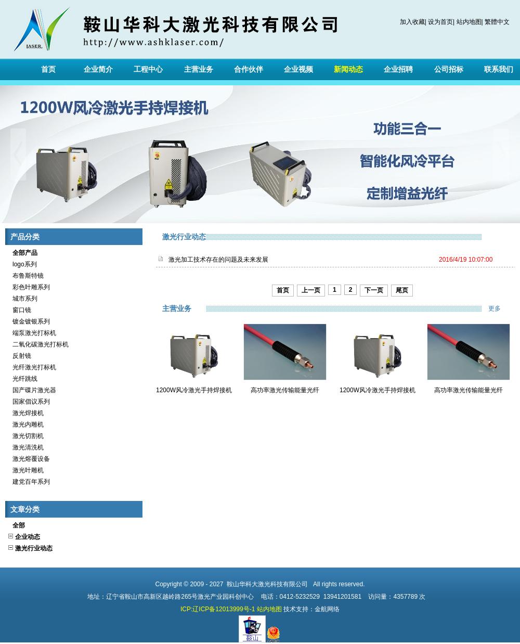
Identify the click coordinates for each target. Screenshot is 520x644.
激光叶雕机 (25, 470)
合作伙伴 (248, 69)
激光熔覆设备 (28, 458)
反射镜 (19, 355)
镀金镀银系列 (28, 321)
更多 (501, 308)
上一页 (311, 290)
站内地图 (469, 21)
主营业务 (198, 69)
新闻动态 (348, 69)
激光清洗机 (25, 447)
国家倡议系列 (28, 401)
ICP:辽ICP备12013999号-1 (217, 609)
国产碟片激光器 (31, 390)
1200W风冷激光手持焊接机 (194, 390)
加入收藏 (412, 21)
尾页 (402, 290)
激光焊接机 (25, 413)
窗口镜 (19, 310)
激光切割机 (25, 436)
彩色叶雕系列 (28, 287)
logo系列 (22, 264)
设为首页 (440, 21)
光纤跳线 (22, 378)
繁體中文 (497, 21)
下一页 (374, 290)
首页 (48, 69)
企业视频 (298, 69)
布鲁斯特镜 (25, 275)
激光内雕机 (25, 424)
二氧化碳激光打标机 (38, 344)
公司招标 (448, 69)
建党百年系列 (28, 481)
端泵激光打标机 (31, 333)
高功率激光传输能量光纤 (285, 390)
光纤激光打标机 (31, 367)
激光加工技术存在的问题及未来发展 (218, 259)
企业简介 (98, 69)
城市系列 (22, 298)
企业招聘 (398, 69)
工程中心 (148, 69)
